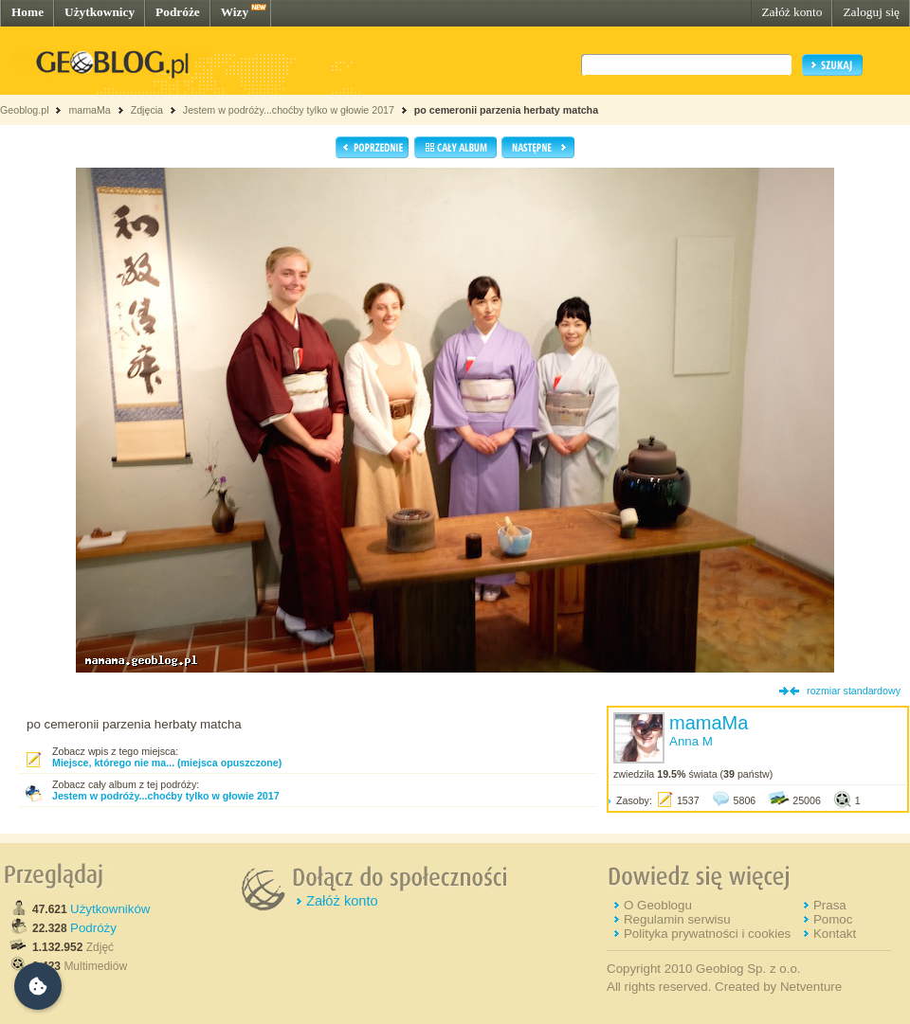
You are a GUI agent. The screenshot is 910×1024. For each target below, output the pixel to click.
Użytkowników (110, 909)
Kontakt (834, 933)
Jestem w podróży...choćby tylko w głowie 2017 (288, 110)
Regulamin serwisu (677, 919)
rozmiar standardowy (854, 690)
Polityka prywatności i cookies (707, 933)
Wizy (234, 12)
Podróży (93, 928)
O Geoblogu (658, 905)
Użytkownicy (99, 12)
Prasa (829, 905)
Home (27, 12)
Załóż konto (791, 12)
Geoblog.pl (24, 110)
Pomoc (832, 919)
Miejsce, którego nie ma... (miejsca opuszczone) (167, 762)
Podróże (177, 12)
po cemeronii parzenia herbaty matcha (506, 110)
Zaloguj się (871, 12)
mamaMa (89, 110)
